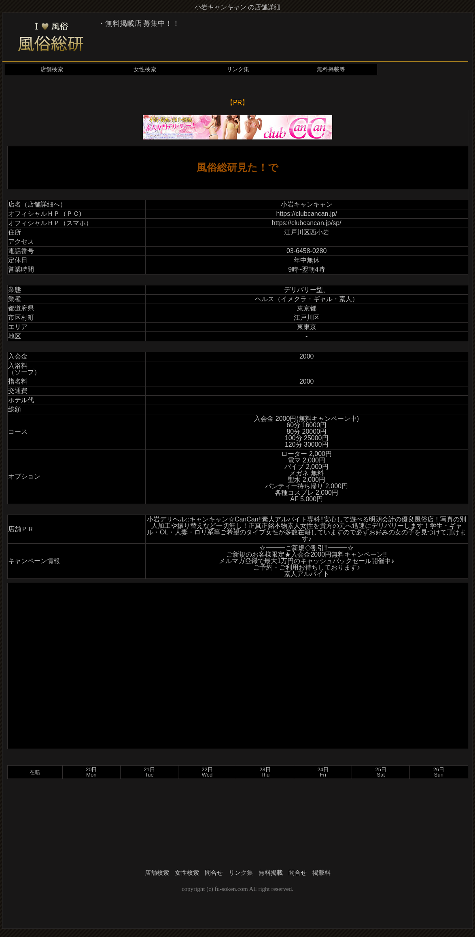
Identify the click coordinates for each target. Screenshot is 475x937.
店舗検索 (51, 69)
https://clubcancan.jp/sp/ (306, 222)
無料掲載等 (331, 69)
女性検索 (145, 69)
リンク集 (238, 69)
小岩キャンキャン (307, 204)
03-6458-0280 (306, 250)
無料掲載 (271, 872)
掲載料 (321, 872)
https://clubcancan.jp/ (306, 213)
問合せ (214, 872)
